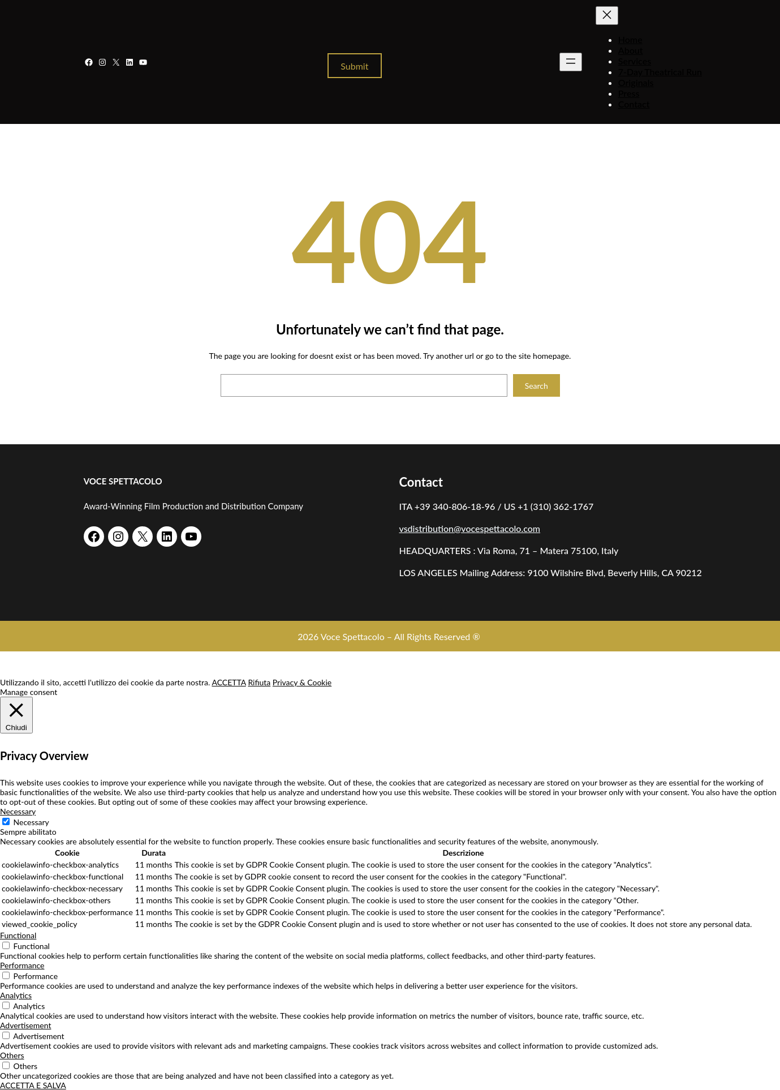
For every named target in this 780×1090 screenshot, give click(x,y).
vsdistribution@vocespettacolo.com (470, 528)
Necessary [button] (18, 811)
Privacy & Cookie (302, 682)
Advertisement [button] (25, 1025)
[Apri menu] (570, 62)
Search (536, 385)
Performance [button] (22, 965)
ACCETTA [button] (228, 682)
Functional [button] (18, 935)
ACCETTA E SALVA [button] (33, 1085)
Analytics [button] (16, 995)
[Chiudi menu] (607, 15)
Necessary (31, 822)
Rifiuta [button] (259, 682)
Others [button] (12, 1055)
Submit (354, 66)
